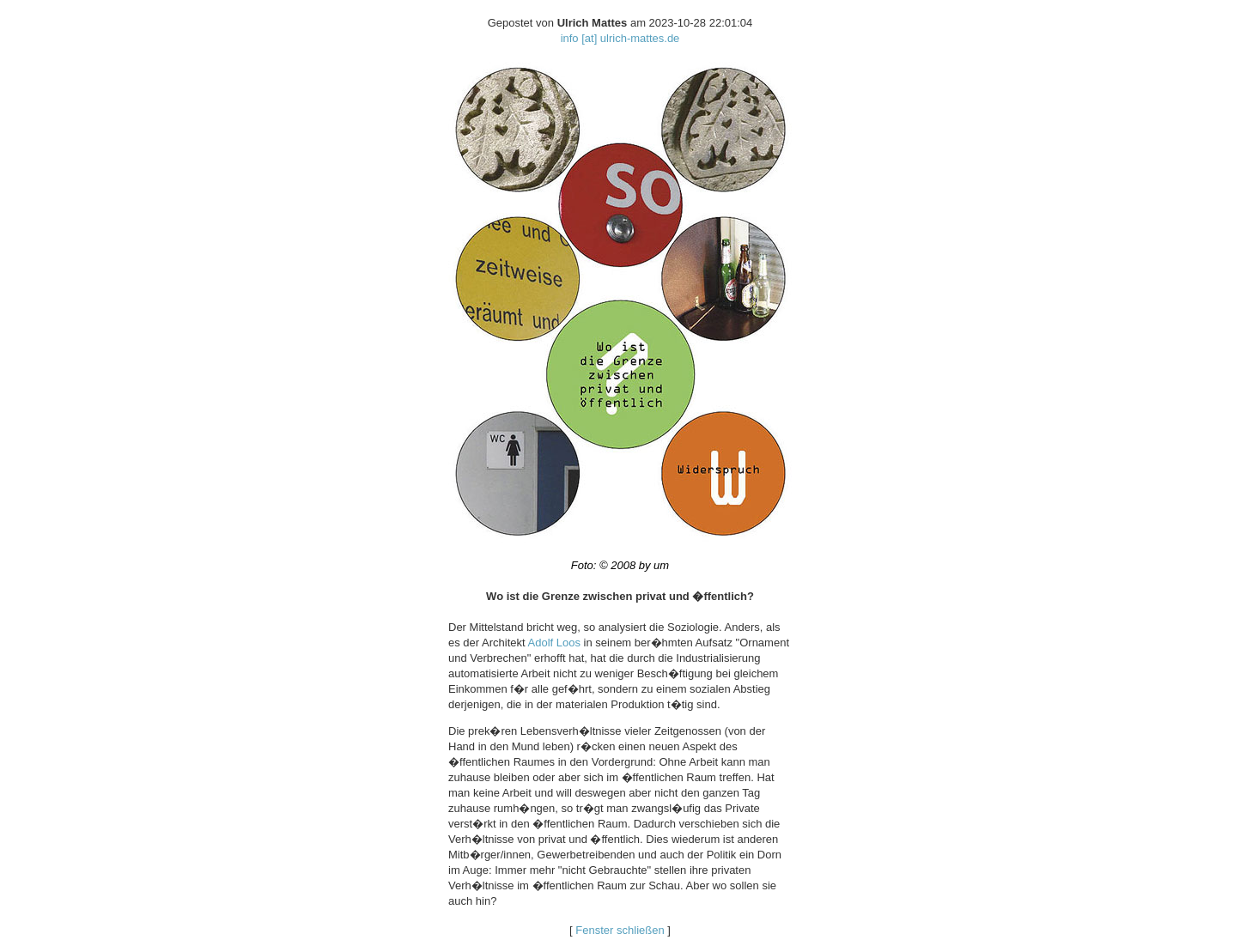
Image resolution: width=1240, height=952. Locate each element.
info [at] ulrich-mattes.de (620, 38)
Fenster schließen (619, 930)
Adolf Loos (554, 642)
